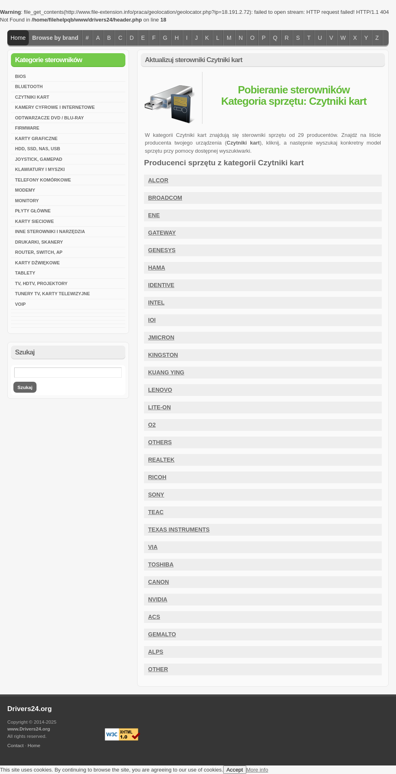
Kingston (163, 355)
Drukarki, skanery (39, 242)
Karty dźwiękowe (37, 262)
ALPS (155, 652)
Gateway (162, 232)
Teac (156, 512)
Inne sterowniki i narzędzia (50, 231)
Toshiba (161, 564)
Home (18, 38)
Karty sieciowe (34, 221)
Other (158, 669)
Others (160, 442)
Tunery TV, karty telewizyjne (52, 293)
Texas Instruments (179, 529)
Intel (156, 302)
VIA (152, 547)
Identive (161, 285)
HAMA (156, 267)
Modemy (25, 190)
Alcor (158, 180)
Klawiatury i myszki (40, 169)
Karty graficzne (36, 138)
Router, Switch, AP (38, 252)
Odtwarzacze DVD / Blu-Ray (49, 117)
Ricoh (157, 477)
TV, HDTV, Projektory (41, 283)
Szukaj (24, 387)
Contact (15, 745)
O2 (152, 425)
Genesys (162, 250)
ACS (154, 617)
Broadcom (165, 198)
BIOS (20, 76)
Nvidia (157, 599)
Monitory (27, 200)
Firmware (27, 127)
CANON (158, 582)
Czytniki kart (32, 97)
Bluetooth (29, 86)
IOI (152, 320)
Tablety (25, 272)
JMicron (161, 337)
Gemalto (162, 634)
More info (257, 770)
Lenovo (160, 390)
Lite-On (159, 407)
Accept (234, 770)
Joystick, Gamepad (38, 159)
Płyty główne (33, 210)
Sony (156, 494)
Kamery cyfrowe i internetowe (55, 107)
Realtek (161, 459)
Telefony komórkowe (43, 179)
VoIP (20, 304)
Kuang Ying (166, 372)
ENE (154, 215)
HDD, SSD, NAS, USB (37, 148)
